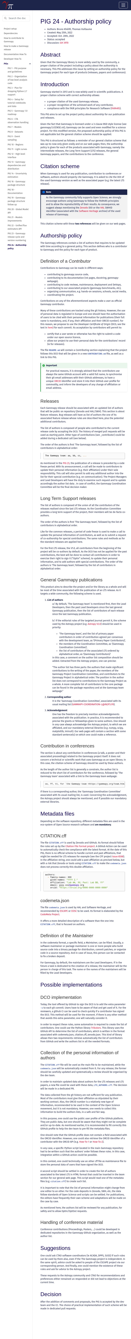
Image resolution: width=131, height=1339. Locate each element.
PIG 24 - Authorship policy (17, 247)
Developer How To (12, 59)
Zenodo (84, 207)
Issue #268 (117, 856)
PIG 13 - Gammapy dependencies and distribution (17, 165)
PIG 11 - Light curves (17, 149)
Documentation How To (15, 54)
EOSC (74, 911)
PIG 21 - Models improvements (15, 219)
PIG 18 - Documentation (15, 191)
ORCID (57, 381)
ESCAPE (64, 911)
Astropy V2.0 (94, 624)
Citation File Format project (80, 846)
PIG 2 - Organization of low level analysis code (17, 79)
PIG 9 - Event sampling (14, 138)
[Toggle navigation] (123, 5)
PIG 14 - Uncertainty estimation (17, 175)
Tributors (96, 1027)
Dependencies (11, 33)
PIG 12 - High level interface (16, 156)
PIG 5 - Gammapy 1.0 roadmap (17, 112)
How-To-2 (98, 1141)
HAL (102, 207)
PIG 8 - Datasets (15, 131)
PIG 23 (66, 463)
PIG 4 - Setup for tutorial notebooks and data (17, 102)
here (50, 327)
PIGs (6, 63)
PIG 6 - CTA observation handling (18, 121)
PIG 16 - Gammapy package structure (16, 183)
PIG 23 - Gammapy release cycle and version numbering (17, 237)
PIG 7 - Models (14, 127)
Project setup (10, 28)
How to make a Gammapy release (16, 48)
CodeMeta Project (49, 914)
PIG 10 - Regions (15, 144)
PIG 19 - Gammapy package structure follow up (16, 201)
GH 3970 (64, 42)
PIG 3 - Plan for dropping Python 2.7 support (17, 91)
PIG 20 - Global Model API (18, 211)
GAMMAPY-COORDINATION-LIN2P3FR (93, 704)
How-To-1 (84, 1141)
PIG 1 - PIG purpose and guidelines (17, 70)
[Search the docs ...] (16, 18)
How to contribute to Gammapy (14, 40)
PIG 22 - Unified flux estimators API (17, 227)
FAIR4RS (115, 108)
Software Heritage (88, 211)
